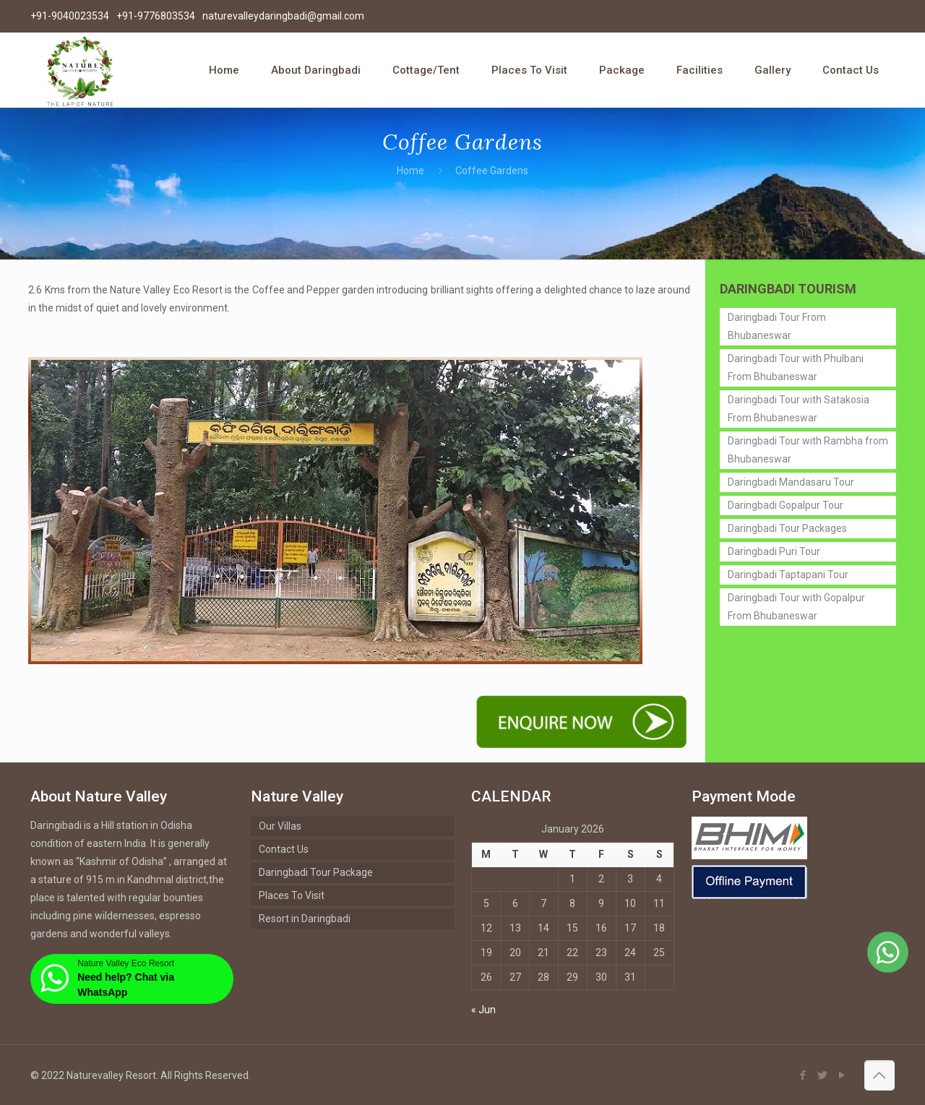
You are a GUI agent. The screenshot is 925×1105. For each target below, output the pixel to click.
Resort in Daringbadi (304, 918)
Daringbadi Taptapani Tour (788, 574)
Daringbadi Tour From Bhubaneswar (777, 326)
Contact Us (284, 849)
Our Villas (280, 826)
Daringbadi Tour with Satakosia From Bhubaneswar (798, 408)
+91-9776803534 (155, 16)
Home (410, 170)
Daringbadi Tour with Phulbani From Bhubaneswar (796, 367)
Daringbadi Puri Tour (774, 551)
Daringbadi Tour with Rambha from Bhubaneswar (808, 450)
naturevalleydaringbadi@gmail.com (283, 16)
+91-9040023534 (69, 16)
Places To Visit (291, 895)
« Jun (483, 1009)
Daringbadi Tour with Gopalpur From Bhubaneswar (796, 607)
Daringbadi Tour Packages (787, 528)
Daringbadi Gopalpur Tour (785, 505)
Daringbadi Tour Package (316, 872)
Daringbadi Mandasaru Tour (791, 482)
